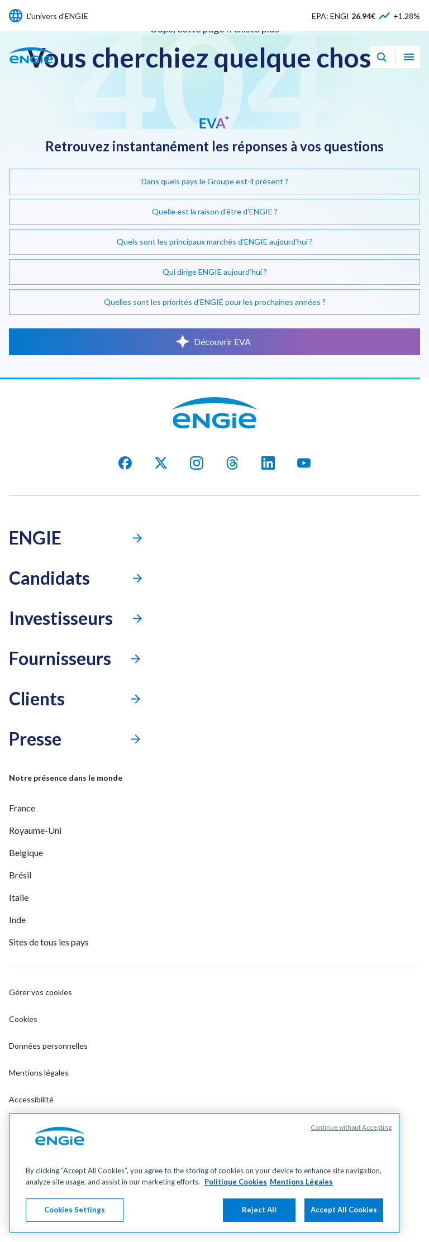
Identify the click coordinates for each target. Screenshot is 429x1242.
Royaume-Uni (35, 830)
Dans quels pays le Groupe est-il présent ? (214, 181)
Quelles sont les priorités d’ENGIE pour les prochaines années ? (215, 302)
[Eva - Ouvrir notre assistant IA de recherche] (381, 57)
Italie (18, 897)
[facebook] (125, 463)
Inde (17, 919)
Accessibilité (31, 1099)
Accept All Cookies (344, 1209)
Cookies (23, 1019)
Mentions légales (39, 1072)
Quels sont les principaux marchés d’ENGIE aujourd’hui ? (215, 241)
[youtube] (303, 463)
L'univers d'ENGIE (57, 16)
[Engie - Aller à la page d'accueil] (31, 67)
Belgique (26, 852)
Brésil (20, 875)
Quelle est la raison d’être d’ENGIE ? (215, 211)
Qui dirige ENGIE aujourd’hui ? (215, 271)
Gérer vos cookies (40, 992)
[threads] (232, 463)
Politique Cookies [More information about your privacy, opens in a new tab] (235, 1181)
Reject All (259, 1209)
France (22, 807)
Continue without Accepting (351, 1127)
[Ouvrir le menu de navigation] (409, 57)
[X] (160, 463)
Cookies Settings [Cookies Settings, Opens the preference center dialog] (74, 1209)
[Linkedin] (268, 463)
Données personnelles (48, 1045)
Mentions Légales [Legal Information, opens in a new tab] (301, 1181)
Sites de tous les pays (49, 942)
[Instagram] (196, 463)
